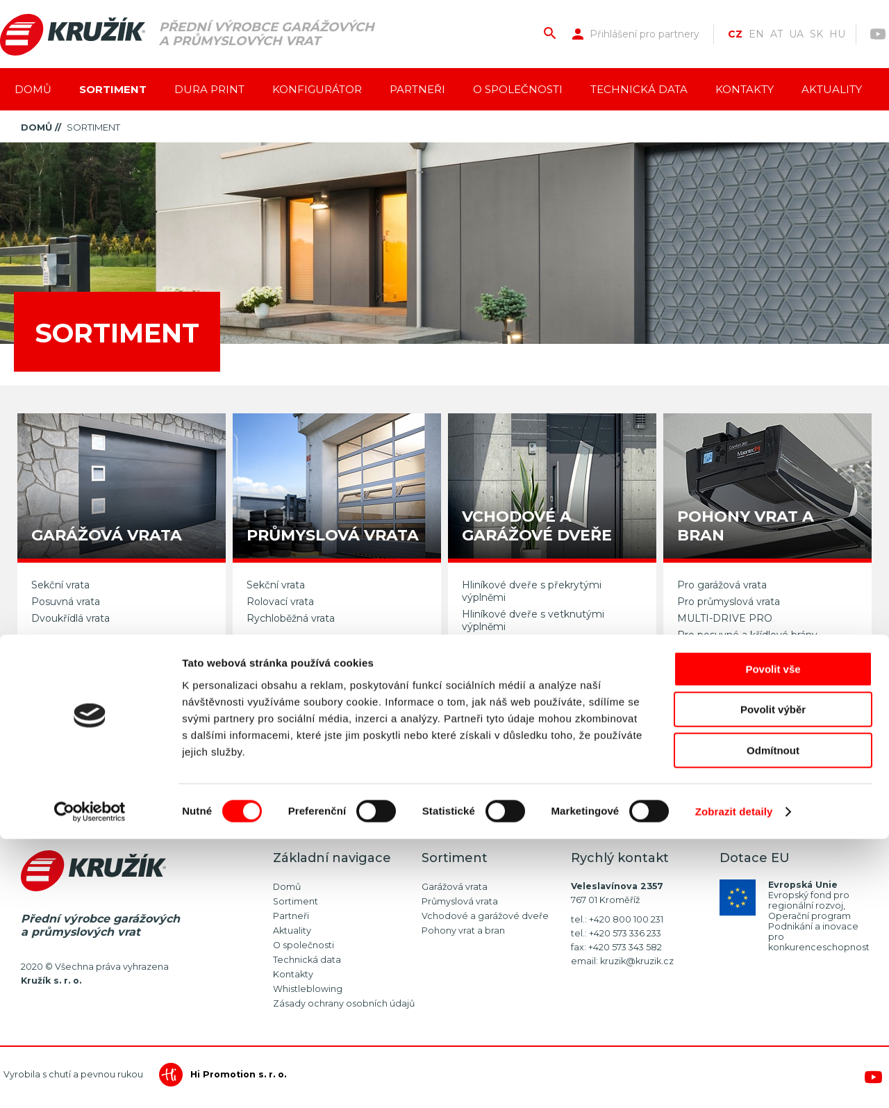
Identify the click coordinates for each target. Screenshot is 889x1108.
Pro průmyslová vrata (728, 601)
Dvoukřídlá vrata (70, 618)
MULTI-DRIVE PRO (724, 618)
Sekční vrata (60, 585)
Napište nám (576, 751)
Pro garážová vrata (722, 585)
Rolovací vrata (280, 601)
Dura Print (209, 89)
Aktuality (831, 89)
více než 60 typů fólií (128, 794)
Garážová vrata (455, 887)
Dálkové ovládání (718, 651)
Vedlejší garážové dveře (519, 643)
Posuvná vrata (65, 601)
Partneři (417, 89)
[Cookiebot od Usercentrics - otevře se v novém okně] (90, 1080)
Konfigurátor (317, 89)
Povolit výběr (773, 979)
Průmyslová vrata (460, 901)
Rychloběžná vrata (291, 618)
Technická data (639, 89)
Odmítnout (773, 1019)
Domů (33, 89)
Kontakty (744, 89)
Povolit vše (772, 938)
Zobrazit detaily (734, 1080)
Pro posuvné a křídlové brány (747, 635)
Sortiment (113, 89)
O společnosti (518, 89)
